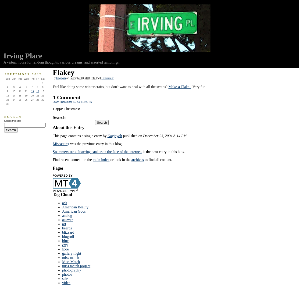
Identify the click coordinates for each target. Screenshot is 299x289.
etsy (65, 245)
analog (67, 216)
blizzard (68, 232)
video (66, 283)
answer (67, 220)
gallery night (71, 253)
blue (65, 241)
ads (64, 203)
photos (67, 274)
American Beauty (75, 207)
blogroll (68, 237)
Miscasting (61, 144)
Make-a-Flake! (179, 87)
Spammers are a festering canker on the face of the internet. (97, 152)
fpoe (65, 249)
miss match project (76, 266)
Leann (56, 102)
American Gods (74, 211)
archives (137, 160)
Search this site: (12, 121)
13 (32, 91)
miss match (70, 258)
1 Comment (107, 78)
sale (65, 279)
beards (67, 228)
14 (37, 91)
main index (101, 160)
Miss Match (71, 262)
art (64, 224)
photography (71, 270)
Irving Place (23, 56)
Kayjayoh (61, 78)
